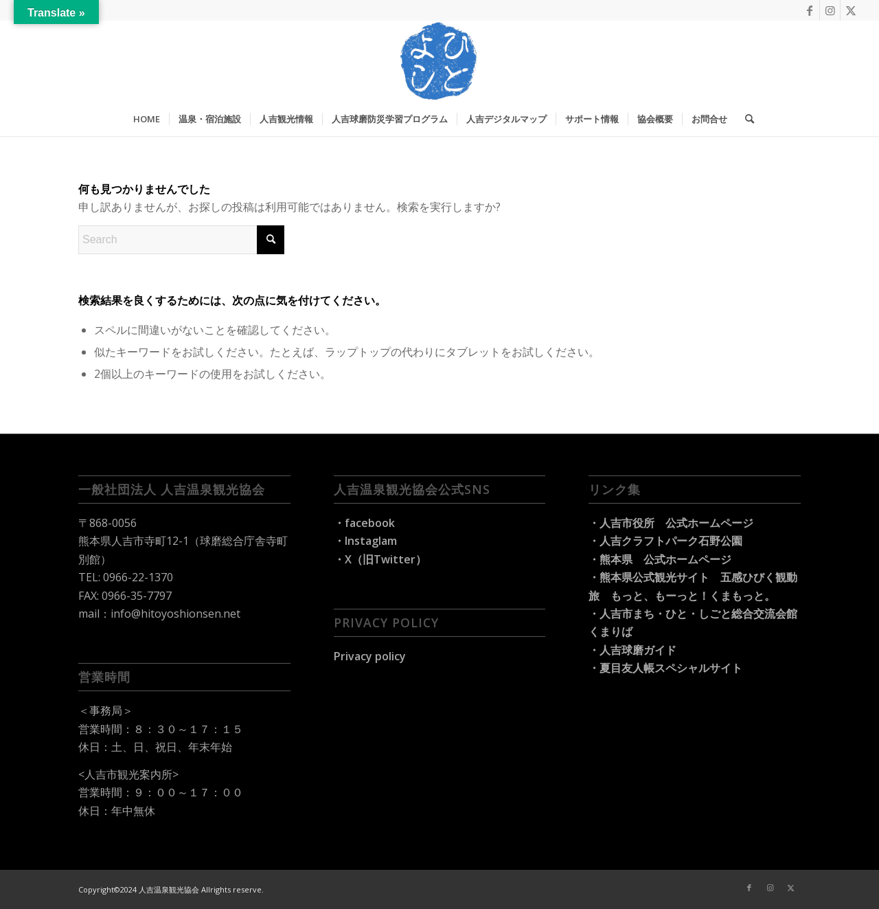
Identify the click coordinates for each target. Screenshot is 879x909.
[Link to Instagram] (830, 10)
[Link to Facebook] (809, 10)
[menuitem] (146, 119)
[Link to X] (851, 10)
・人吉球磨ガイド (632, 650)
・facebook (364, 522)
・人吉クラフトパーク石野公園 (665, 540)
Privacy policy (370, 656)
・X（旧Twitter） (380, 559)
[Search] (745, 119)
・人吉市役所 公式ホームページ (671, 522)
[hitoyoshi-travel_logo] (439, 61)
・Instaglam (365, 540)
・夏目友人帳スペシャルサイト (665, 667)
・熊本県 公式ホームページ (660, 559)
